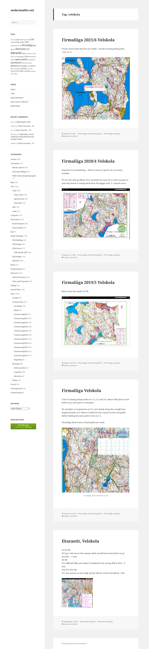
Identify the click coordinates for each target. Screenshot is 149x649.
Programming (16, 269)
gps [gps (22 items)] (34, 45)
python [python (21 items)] (32, 66)
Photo (13, 265)
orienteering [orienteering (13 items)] (31, 60)
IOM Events (16, 248)
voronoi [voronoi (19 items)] (27, 71)
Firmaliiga (18, 306)
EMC (14, 207)
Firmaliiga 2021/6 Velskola (88, 39)
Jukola (16, 310)
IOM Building (17, 240)
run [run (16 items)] (12, 69)
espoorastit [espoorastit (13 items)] (14, 45)
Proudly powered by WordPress (74, 643)
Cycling (15, 298)
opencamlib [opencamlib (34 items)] (21, 59)
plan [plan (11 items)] (28, 66)
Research (14, 273)
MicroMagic (17, 256)
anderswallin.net (22, 10)
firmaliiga (109, 134)
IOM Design (16, 244)
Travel (13, 384)
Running (15, 364)
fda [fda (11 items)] (20, 45)
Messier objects (18, 167)
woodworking (16, 392)
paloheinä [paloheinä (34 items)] (16, 62)
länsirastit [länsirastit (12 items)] (13, 56)
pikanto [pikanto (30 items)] (14, 65)
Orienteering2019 (21, 347)
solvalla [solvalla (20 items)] (24, 68)
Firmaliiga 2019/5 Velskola (88, 282)
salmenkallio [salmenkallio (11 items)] (17, 68)
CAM (12, 93)
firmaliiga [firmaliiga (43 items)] (27, 45)
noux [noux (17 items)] (13, 60)
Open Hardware (17, 98)
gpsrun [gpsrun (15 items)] (13, 49)
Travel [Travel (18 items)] (13, 71)
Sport (13, 294)
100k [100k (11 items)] (14, 39)
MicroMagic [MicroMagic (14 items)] (20, 57)
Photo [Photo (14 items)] (23, 63)
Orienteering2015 (21, 331)
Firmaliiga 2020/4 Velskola (88, 161)
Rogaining (18, 360)
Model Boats (15, 106)
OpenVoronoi (19, 199)
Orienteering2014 (21, 327)
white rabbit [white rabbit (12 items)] (14, 74)
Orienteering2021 (21, 355)
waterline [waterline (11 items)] (33, 71)
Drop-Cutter (19, 195)
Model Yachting (17, 236)
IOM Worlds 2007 (21, 252)
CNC (12, 186)
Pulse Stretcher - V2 (26, 126)
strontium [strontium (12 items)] (30, 68)
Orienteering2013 (21, 322)
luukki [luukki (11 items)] (34, 53)
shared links (15, 289)
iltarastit (102, 621)
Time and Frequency (20, 281)
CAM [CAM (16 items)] (28, 40)
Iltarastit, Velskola (80, 541)
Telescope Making (19, 172)
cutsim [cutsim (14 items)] (13, 42)
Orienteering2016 (21, 335)
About (13, 89)
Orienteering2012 (21, 318)
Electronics (15, 219)
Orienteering (17, 302)
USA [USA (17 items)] (17, 71)
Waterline (18, 203)
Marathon (18, 376)
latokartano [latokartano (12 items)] (29, 53)
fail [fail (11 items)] (18, 45)
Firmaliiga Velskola (81, 390)
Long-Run (18, 372)
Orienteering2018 (21, 343)
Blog (12, 182)
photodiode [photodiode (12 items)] (29, 63)
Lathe (14, 211)
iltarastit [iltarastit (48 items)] (20, 48)
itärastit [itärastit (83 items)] (16, 53)
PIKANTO (16, 261)
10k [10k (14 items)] (12, 40)
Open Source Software (19, 102)
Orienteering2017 (21, 339)
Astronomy (15, 163)
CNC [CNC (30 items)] (32, 39)
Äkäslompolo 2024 (23, 122)
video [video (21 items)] (21, 71)
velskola (117, 134)
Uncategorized (16, 388)
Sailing (13, 285)
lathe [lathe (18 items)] (24, 53)
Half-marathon (20, 368)
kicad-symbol (17, 228)
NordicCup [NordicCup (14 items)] (32, 57)
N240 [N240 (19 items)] (26, 56)
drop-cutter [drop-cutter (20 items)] (19, 42)
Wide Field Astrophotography (24, 176)
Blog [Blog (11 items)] (25, 39)
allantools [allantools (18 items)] (20, 40)
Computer (15, 215)
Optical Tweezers (19, 277)
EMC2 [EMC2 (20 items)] (27, 42)
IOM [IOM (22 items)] (28, 49)
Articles (14, 159)
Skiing (14, 380)
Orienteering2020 (21, 351)
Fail (12, 232)
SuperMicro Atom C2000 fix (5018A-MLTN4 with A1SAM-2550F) (22, 136)
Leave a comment (70, 136)
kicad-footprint (18, 223)
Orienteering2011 (21, 314)
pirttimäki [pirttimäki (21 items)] (23, 66)
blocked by (23, 426)
